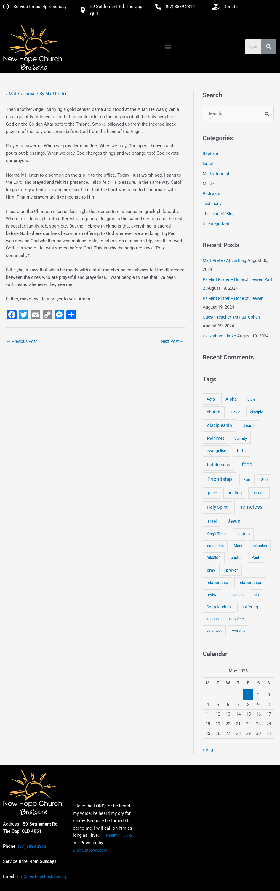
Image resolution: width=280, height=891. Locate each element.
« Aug (208, 749)
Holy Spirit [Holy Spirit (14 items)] (217, 507)
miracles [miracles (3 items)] (259, 545)
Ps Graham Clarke (219, 336)
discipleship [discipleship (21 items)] (219, 425)
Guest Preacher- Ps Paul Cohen (231, 317)
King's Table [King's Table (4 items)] (216, 534)
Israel (208, 163)
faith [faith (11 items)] (241, 450)
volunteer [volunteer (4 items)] (214, 630)
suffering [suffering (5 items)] (249, 606)
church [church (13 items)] (213, 412)
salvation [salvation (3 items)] (236, 595)
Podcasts (211, 193)
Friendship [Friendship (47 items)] (219, 479)
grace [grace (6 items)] (212, 492)
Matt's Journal (22, 93)
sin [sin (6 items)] (256, 594)
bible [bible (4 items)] (251, 399)
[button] (168, 46)
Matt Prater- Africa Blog (224, 260)
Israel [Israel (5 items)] (212, 521)
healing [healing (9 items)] (235, 492)
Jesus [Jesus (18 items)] (234, 521)
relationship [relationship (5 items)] (217, 582)
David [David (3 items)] (235, 412)
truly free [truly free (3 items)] (236, 619)
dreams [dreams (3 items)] (249, 425)
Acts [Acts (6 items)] (211, 399)
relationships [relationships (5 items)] (250, 582)
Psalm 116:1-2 (119, 835)
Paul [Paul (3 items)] (255, 557)
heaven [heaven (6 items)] (259, 492)
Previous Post (22, 341)
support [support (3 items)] (212, 619)
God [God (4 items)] (264, 479)
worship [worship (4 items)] (238, 630)
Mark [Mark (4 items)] (238, 545)
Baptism (210, 153)
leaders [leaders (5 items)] (243, 533)
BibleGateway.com (90, 850)
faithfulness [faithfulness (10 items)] (218, 464)
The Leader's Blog (219, 213)
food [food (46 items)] (247, 464)
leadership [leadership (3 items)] (215, 545)
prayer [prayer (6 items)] (232, 570)
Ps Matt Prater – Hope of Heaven (233, 298)
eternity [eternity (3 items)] (240, 438)
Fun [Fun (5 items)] (246, 479)
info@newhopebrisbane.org (41, 876)
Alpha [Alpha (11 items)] (231, 399)
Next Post (172, 341)
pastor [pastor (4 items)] (236, 557)
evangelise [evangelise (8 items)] (216, 450)
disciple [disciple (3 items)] (256, 412)
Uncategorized (216, 223)
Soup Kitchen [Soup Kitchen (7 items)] (219, 606)
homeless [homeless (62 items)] (251, 507)
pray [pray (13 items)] (211, 570)
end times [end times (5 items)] (215, 438)
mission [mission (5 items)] (214, 557)
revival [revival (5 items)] (212, 594)
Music (208, 183)
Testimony (212, 203)
